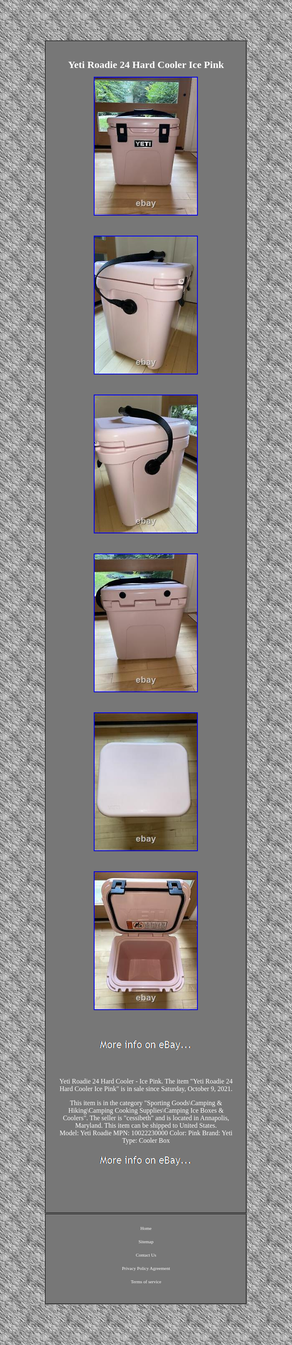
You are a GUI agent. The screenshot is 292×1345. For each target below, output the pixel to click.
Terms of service (146, 1281)
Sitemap (145, 1241)
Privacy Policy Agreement (146, 1268)
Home (146, 1228)
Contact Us (146, 1254)
